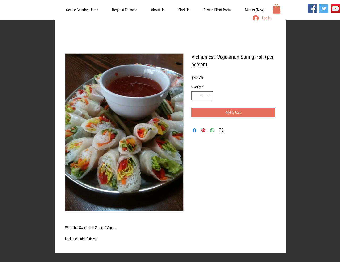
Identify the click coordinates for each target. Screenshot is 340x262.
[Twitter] (323, 8)
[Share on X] (221, 130)
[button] (217, 10)
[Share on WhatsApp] (212, 130)
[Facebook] (312, 8)
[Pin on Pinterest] (203, 130)
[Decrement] (195, 96)
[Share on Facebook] (194, 130)
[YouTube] (335, 8)
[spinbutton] (202, 96)
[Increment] (209, 96)
